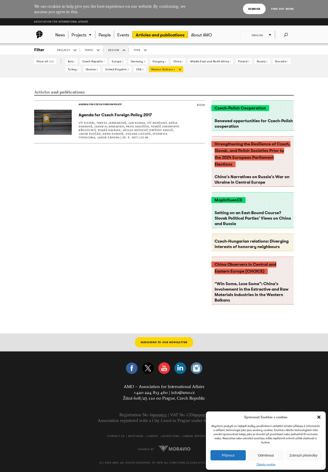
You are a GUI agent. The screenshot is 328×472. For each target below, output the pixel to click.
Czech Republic (93, 61)
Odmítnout (266, 455)
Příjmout (228, 455)
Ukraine (92, 69)
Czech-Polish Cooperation (240, 108)
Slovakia (281, 61)
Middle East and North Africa (210, 61)
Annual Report (194, 436)
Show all (45, 61)
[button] (319, 417)
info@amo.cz (183, 392)
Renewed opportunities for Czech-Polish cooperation (254, 123)
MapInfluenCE (228, 200)
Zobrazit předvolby (304, 455)
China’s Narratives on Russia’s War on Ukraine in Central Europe (252, 179)
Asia (71, 61)
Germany (138, 61)
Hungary (159, 61)
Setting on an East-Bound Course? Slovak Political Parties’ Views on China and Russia (253, 218)
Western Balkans (165, 69)
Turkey (73, 69)
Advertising (171, 436)
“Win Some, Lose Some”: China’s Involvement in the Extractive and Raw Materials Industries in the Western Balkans (251, 292)
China (178, 61)
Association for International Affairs (61, 21)
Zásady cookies (265, 464)
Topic (89, 50)
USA (140, 69)
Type (137, 50)
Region (113, 50)
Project (63, 50)
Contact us (115, 436)
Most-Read (136, 436)
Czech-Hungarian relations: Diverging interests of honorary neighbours (252, 244)
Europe (117, 61)
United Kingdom (117, 69)
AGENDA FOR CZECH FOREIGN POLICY (100, 104)
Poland (244, 61)
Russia (262, 61)
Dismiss (254, 9)
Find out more (282, 9)
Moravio (174, 448)
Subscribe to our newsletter (164, 342)
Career (152, 436)
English (258, 35)
